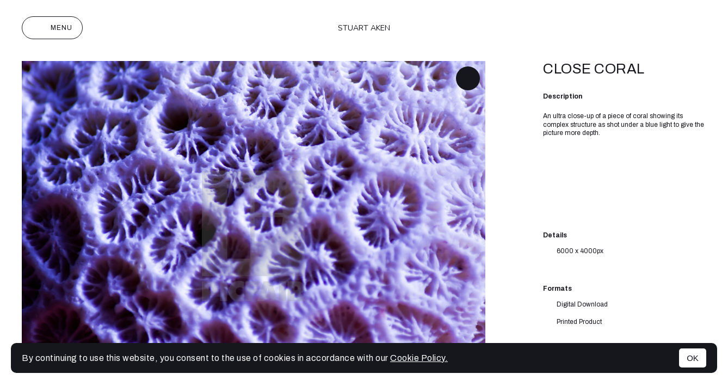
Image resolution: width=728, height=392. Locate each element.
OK (693, 358)
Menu (52, 27)
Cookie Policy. (419, 358)
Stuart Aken (364, 28)
